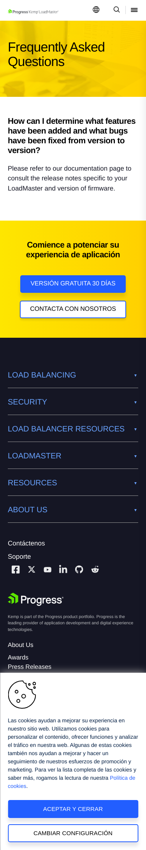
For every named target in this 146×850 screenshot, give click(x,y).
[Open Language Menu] (96, 10)
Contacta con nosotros (73, 309)
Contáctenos (26, 543)
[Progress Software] (36, 599)
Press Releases (29, 667)
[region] (73, 761)
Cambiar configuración (73, 833)
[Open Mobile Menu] (134, 10)
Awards (18, 657)
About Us (20, 645)
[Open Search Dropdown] (115, 10)
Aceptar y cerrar (73, 808)
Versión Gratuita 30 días (72, 283)
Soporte (19, 556)
